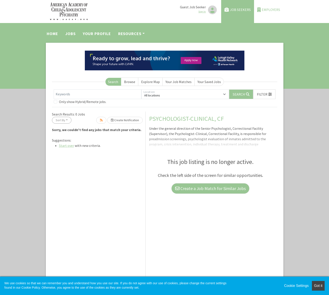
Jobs (70, 33)
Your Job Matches (178, 82)
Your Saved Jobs (209, 82)
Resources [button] (129, 33)
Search (113, 82)
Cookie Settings (296, 286)
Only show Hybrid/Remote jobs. (82, 102)
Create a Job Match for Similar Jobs (210, 188)
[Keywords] (97, 94)
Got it (318, 286)
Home (52, 33)
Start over (66, 145)
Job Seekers (237, 9)
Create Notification (125, 120)
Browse (129, 82)
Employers (268, 9)
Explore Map (150, 82)
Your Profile (97, 33)
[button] (264, 94)
